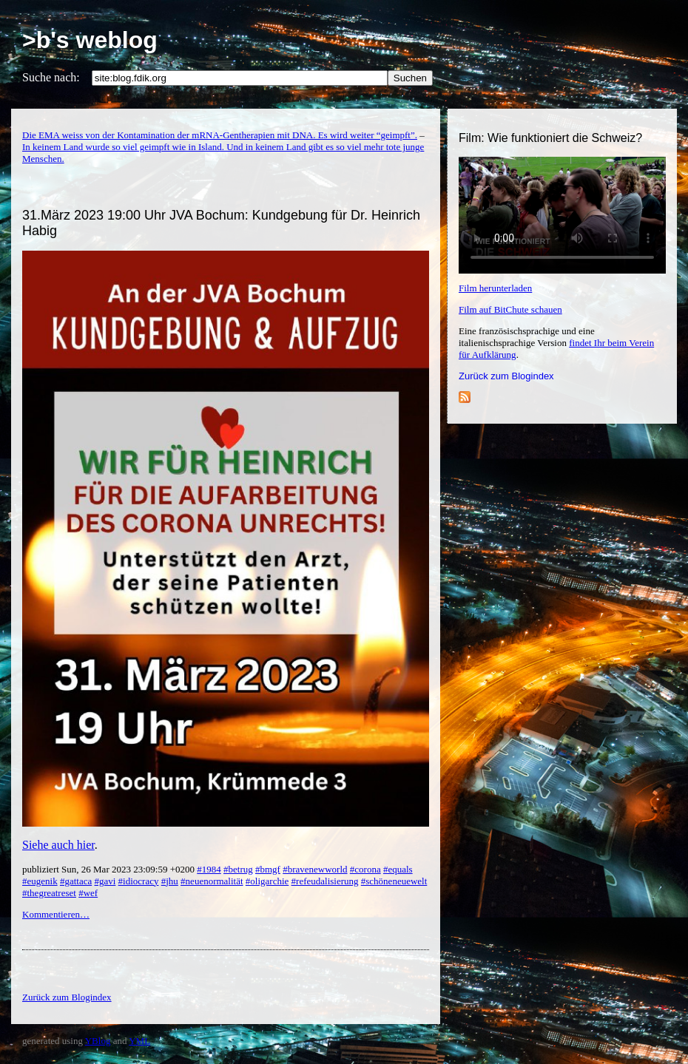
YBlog (98, 1040)
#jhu (169, 881)
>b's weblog (90, 40)
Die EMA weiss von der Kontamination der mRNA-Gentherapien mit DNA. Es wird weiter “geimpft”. (219, 134)
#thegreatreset (49, 892)
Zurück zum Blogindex (506, 376)
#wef (88, 892)
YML (139, 1040)
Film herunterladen (495, 288)
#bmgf (267, 869)
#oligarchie (267, 881)
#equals (398, 869)
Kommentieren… (56, 914)
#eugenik (40, 881)
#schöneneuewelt (394, 881)
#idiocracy (138, 881)
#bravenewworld (315, 869)
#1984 (209, 869)
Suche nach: (51, 77)
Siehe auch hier (58, 844)
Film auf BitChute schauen (510, 309)
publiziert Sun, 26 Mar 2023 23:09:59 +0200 (109, 869)
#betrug (238, 869)
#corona (365, 869)
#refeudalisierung (325, 881)
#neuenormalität (212, 881)
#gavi (104, 881)
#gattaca (76, 881)
